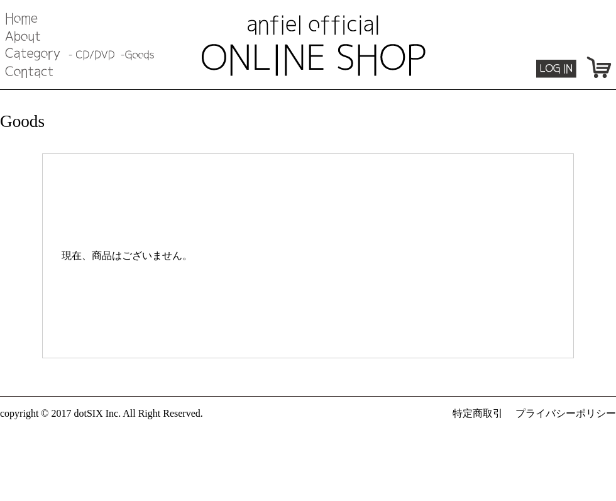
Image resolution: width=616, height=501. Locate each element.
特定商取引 (478, 413)
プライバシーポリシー (565, 413)
